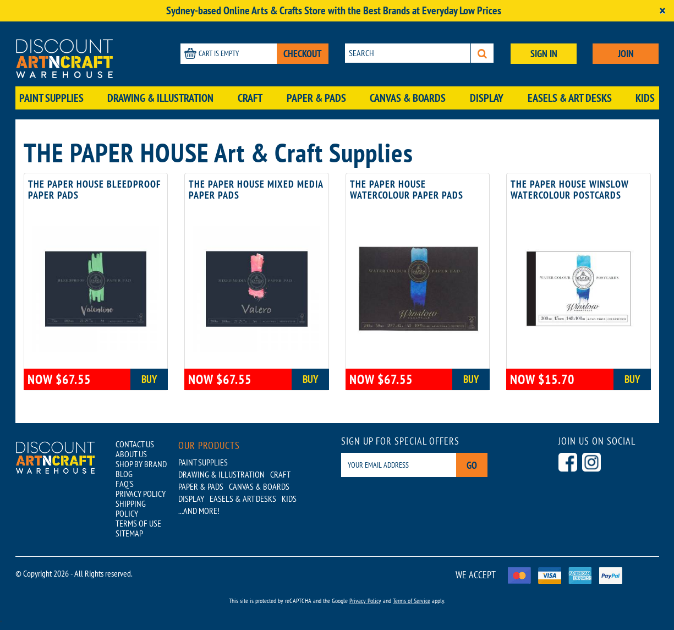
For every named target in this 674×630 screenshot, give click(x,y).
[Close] (662, 10)
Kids (645, 98)
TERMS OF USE (138, 523)
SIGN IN (543, 53)
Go (472, 465)
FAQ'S (125, 483)
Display (486, 98)
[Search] (482, 53)
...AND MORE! (199, 510)
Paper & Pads (316, 98)
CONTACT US (135, 444)
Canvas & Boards (408, 98)
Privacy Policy (365, 600)
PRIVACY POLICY (141, 493)
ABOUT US (131, 453)
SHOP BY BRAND (141, 463)
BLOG (124, 473)
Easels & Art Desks (570, 98)
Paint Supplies (51, 98)
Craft (250, 98)
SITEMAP (129, 533)
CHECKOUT (302, 53)
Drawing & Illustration (160, 98)
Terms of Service (411, 600)
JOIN (626, 53)
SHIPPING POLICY (131, 508)
